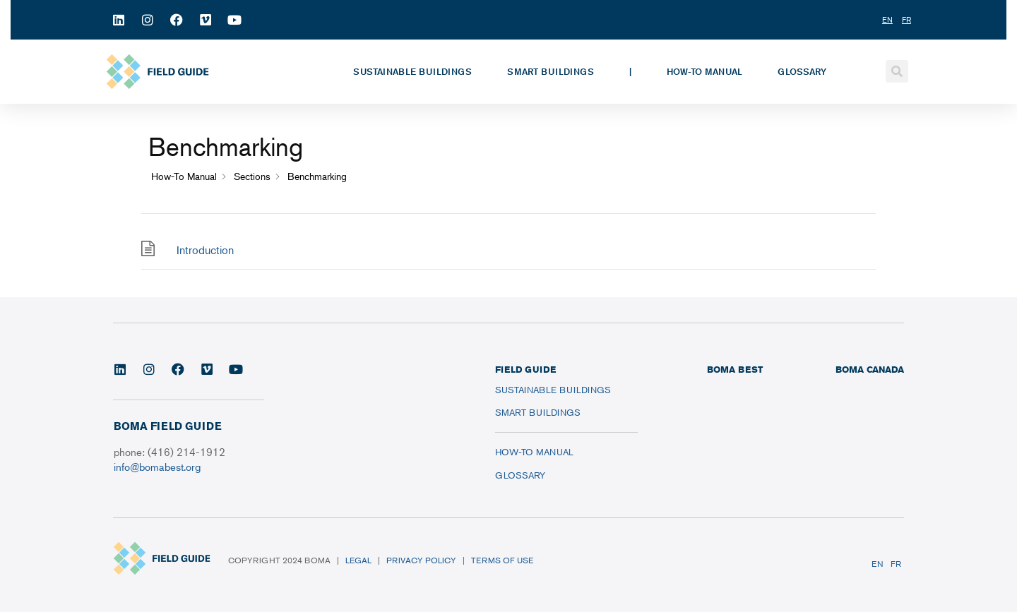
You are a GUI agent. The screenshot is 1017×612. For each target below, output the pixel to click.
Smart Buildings (550, 71)
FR (896, 563)
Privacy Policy (421, 560)
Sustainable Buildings (412, 71)
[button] (897, 71)
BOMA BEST (735, 369)
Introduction (205, 250)
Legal (358, 560)
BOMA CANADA (869, 369)
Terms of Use (502, 560)
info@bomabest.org (157, 466)
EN (878, 563)
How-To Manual (704, 71)
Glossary (802, 71)
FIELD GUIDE (525, 369)
